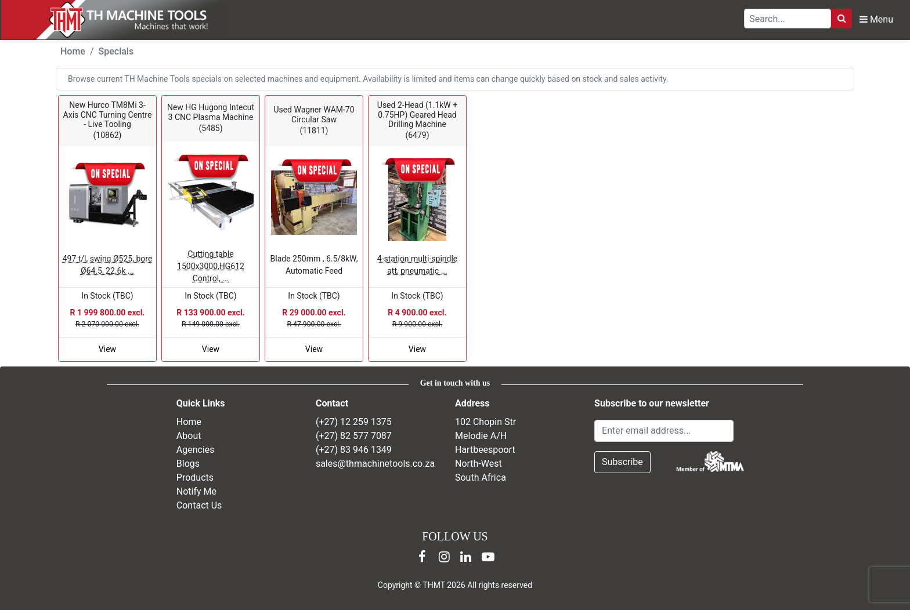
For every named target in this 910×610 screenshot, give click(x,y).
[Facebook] (422, 556)
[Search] (841, 18)
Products (195, 477)
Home (72, 51)
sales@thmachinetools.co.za (375, 463)
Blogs (188, 463)
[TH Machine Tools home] (121, 19)
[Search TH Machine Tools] (787, 18)
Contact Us (199, 505)
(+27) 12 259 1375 (354, 421)
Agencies (195, 449)
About (188, 435)
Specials (116, 51)
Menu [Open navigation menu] (876, 19)
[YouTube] (488, 556)
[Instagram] (444, 556)
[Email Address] (664, 431)
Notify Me (196, 491)
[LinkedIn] (466, 556)
